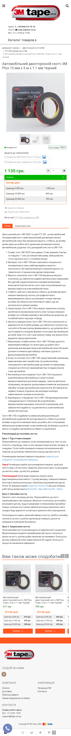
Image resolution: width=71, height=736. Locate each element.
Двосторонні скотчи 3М (33, 48)
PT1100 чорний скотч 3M (16, 51)
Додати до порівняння (16, 212)
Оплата (5, 688)
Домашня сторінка (10, 48)
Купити (35, 177)
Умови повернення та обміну (16, 698)
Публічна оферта (10, 695)
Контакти (42, 691)
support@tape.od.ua (27, 30)
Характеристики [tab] (23, 226)
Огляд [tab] (7, 226)
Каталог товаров (21, 40)
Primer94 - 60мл (35, 489)
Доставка (7, 691)
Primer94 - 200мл (54, 489)
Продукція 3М (44, 688)
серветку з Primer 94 (38, 486)
